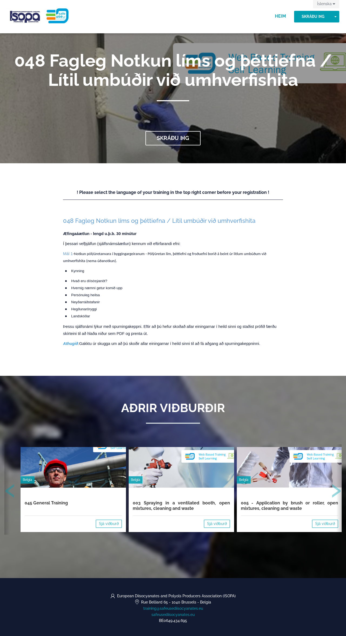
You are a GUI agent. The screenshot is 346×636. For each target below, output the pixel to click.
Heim (280, 16)
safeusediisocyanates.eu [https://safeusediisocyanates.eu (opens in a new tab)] (173, 614)
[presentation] (10, 492)
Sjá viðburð (109, 523)
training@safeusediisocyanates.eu (173, 608)
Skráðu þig (313, 16)
